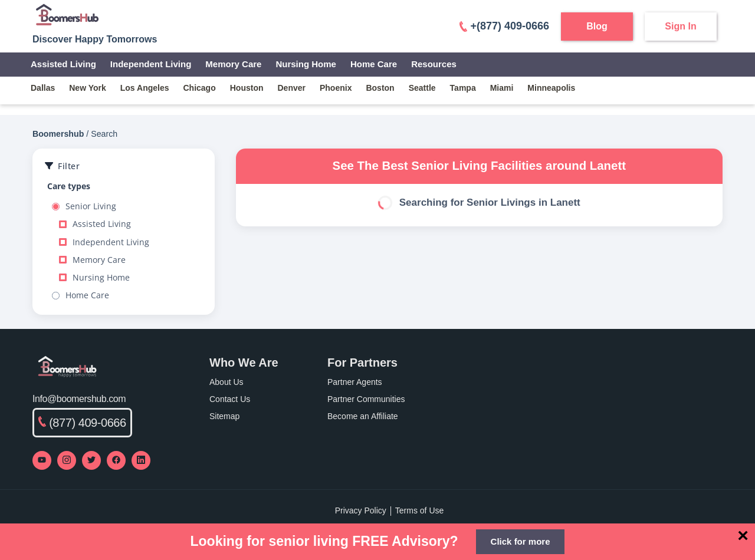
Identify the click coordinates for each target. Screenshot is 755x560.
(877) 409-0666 (82, 422)
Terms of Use (419, 510)
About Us (226, 382)
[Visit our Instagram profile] (66, 460)
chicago (199, 88)
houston (247, 88)
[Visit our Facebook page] (116, 460)
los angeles (144, 88)
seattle (422, 88)
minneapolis (551, 88)
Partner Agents (354, 382)
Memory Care (233, 64)
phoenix (336, 88)
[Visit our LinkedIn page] (141, 460)
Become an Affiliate (362, 416)
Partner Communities (366, 399)
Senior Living (84, 206)
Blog (597, 26)
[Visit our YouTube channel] (41, 460)
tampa (463, 88)
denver (292, 88)
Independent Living (151, 64)
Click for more (520, 541)
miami (502, 88)
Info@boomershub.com (79, 399)
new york (87, 88)
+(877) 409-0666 (504, 26)
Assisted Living (63, 64)
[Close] (743, 535)
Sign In (680, 26)
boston (380, 88)
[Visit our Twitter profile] (91, 460)
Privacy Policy (360, 510)
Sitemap (224, 416)
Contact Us (229, 399)
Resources (434, 64)
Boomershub (58, 134)
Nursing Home (305, 64)
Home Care (373, 64)
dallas (43, 88)
